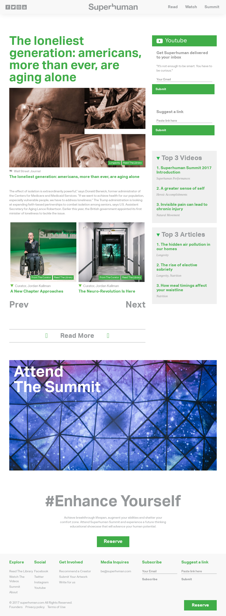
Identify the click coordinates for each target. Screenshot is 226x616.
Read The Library (132, 163)
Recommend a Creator (75, 571)
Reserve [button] (113, 541)
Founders (16, 607)
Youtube (40, 588)
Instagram (41, 582)
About (13, 592)
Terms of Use (56, 607)
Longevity (114, 163)
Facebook (41, 571)
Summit (212, 7)
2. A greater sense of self (180, 189)
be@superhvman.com (116, 571)
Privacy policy (35, 607)
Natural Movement (168, 215)
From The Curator (41, 277)
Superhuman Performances (173, 178)
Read (173, 7)
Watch (191, 7)
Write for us (67, 582)
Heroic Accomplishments (171, 194)
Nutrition (175, 275)
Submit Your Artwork (73, 576)
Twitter (39, 576)
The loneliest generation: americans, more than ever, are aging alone (74, 177)
